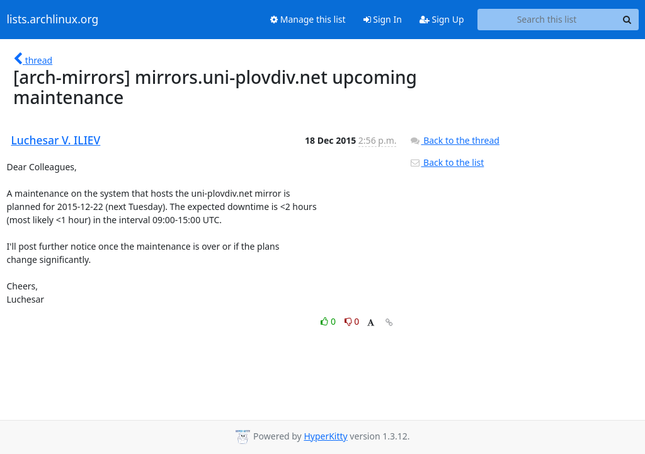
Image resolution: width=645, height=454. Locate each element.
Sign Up (442, 19)
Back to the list (446, 162)
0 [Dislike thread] (352, 321)
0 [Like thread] (329, 321)
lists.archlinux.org (53, 19)
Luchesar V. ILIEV (56, 140)
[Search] (627, 19)
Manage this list (308, 19)
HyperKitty (325, 436)
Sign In (382, 19)
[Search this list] (547, 19)
